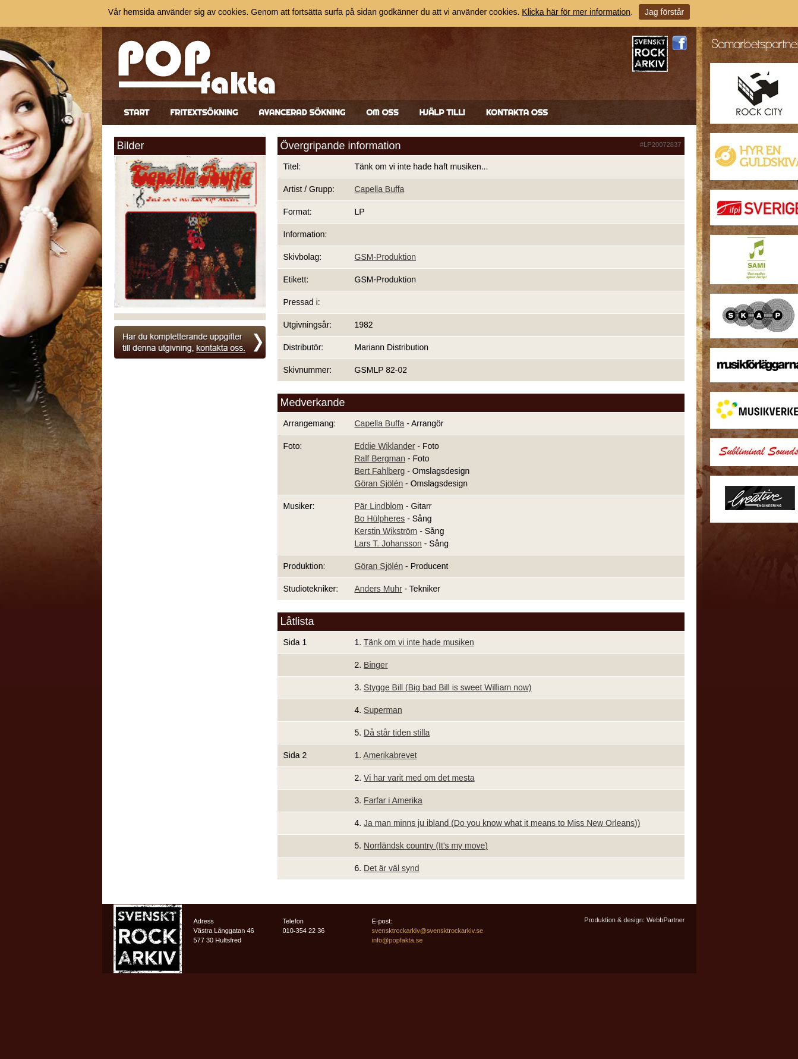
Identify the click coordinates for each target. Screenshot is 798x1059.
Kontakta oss (517, 112)
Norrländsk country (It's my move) (426, 845)
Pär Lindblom (379, 506)
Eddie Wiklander (385, 446)
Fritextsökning (204, 112)
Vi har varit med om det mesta (419, 778)
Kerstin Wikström (386, 531)
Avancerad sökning (301, 112)
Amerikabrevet (390, 755)
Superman (383, 710)
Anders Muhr (378, 588)
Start (137, 112)
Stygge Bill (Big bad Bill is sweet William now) (447, 687)
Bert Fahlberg (380, 471)
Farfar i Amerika (393, 800)
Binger (375, 665)
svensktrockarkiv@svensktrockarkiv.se (428, 930)
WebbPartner (665, 919)
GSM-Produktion (385, 257)
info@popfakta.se (397, 940)
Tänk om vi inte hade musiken (419, 642)
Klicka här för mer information (576, 12)
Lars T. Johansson (388, 543)
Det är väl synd (391, 868)
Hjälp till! (442, 112)
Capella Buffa (380, 189)
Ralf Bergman (380, 458)
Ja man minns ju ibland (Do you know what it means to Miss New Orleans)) (502, 823)
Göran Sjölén (379, 483)
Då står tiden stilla (397, 732)
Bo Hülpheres (380, 518)
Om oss (382, 112)
